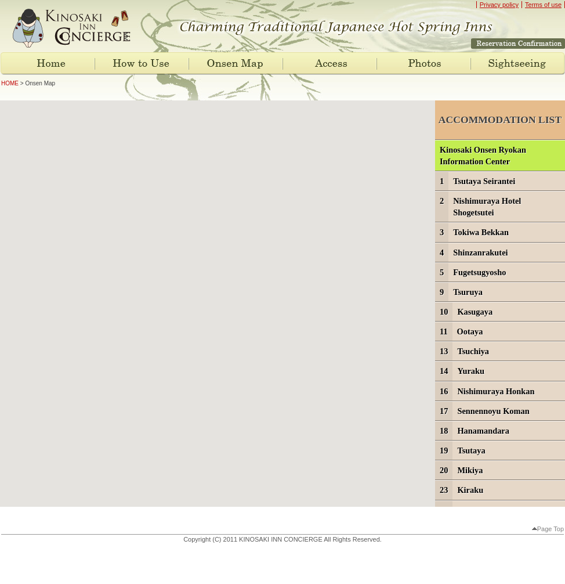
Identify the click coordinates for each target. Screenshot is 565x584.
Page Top (548, 528)
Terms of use (543, 4)
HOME (10, 83)
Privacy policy (499, 4)
